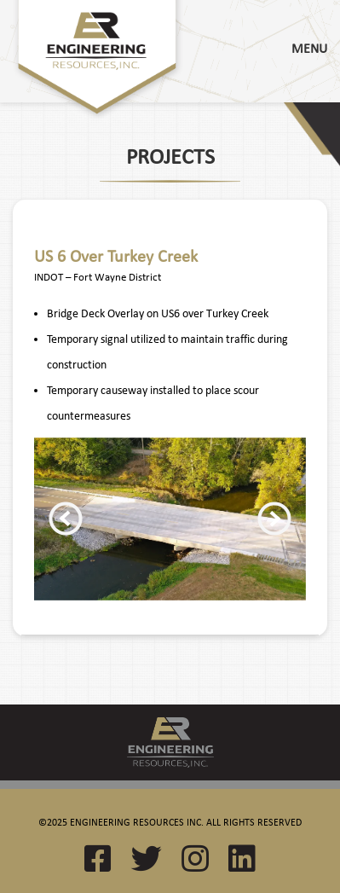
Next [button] (274, 518)
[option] (170, 519)
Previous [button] (65, 518)
